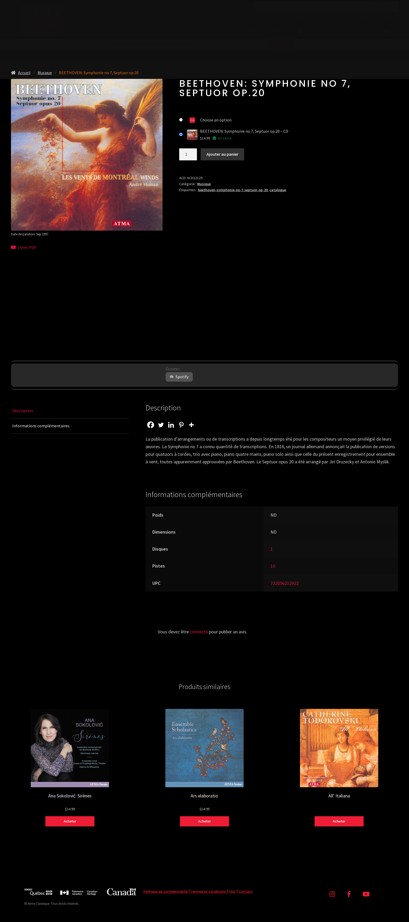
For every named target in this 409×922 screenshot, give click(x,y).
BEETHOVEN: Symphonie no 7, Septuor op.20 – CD (244, 131)
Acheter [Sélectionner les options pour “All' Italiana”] (339, 821)
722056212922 (284, 583)
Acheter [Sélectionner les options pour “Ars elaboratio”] (204, 821)
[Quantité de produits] (188, 154)
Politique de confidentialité (165, 891)
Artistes (279, 31)
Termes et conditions (209, 891)
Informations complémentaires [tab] (40, 425)
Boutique (215, 31)
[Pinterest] (181, 424)
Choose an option (216, 119)
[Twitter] (160, 424)
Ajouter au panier (222, 154)
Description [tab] (22, 410)
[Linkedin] (171, 424)
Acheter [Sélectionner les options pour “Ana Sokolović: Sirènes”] (70, 821)
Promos (251, 31)
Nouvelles (332, 17)
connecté (199, 632)
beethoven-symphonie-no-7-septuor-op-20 (233, 190)
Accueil (24, 72)
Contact (364, 17)
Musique (45, 72)
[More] (191, 424)
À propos (298, 17)
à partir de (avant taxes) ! (205, 57)
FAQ (232, 891)
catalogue (277, 190)
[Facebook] (150, 424)
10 (272, 566)
